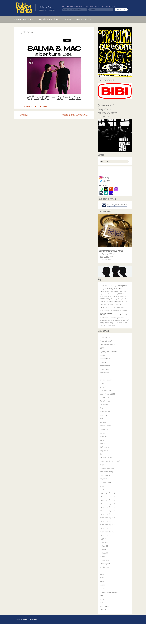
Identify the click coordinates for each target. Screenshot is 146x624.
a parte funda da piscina (108, 351)
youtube (103, 609)
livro (101, 454)
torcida (102, 585)
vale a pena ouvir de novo (109, 592)
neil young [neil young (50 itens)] (117, 301)
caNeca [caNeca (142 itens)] (121, 288)
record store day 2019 (107, 514)
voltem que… (104, 606)
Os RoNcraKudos (84, 19)
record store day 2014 (107, 496)
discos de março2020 (107, 394)
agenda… (23, 114)
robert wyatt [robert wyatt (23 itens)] (116, 318)
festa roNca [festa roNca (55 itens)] (121, 294)
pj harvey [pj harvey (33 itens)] (109, 310)
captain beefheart (106, 380)
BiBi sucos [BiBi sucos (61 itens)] (103, 285)
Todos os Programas (24, 19)
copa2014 (103, 387)
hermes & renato (105, 426)
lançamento (104, 450)
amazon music (105, 359)
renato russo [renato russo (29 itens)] (109, 318)
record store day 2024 (107, 532)
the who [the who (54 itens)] (121, 322)
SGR (101, 571)
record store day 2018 (107, 511)
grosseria (103, 422)
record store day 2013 (107, 493)
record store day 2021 (107, 521)
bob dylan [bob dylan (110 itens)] (122, 285)
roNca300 (103, 556)
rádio (102, 489)
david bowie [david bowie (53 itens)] (118, 291)
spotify (102, 581)
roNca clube (104, 542)
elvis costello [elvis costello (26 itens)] (113, 294)
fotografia (103, 415)
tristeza (102, 588)
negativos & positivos (107, 468)
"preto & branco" (106, 341)
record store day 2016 (107, 503)
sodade (102, 578)
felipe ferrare (104, 404)
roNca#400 (104, 546)
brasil (102, 376)
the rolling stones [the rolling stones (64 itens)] (112, 322)
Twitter (104, 180)
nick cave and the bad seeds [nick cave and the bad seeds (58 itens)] (109, 304)
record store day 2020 (107, 518)
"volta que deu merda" (107, 344)
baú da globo (104, 369)
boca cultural (104, 373)
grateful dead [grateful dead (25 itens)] (103, 296)
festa (101, 408)
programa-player (106, 482)
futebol (102, 419)
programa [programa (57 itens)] (123, 310)
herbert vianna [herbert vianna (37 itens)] (112, 296)
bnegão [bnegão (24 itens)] (115, 286)
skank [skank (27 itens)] (116, 320)
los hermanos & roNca (107, 458)
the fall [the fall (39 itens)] (126, 320)
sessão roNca (104, 567)
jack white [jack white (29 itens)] (120, 296)
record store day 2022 (107, 525)
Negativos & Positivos (49, 19)
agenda (44, 106)
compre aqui (104, 116)
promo (102, 486)
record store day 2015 (107, 500)
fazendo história (105, 401)
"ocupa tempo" (105, 337)
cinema (102, 383)
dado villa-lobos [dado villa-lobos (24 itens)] (109, 291)
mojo (102, 465)
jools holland (104, 447)
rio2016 (103, 539)
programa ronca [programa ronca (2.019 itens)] (112, 313)
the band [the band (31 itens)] (121, 320)
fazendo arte (104, 397)
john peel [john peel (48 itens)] (109, 299)
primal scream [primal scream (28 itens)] (116, 310)
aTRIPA (68, 19)
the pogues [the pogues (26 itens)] (103, 322)
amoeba (103, 362)
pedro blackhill (105, 475)
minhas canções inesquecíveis (110, 461)
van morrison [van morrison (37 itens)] (108, 325)
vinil (101, 602)
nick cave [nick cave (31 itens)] (124, 301)
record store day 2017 (107, 507)
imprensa (103, 433)
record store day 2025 (107, 535)
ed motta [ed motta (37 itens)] (107, 294)
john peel (103, 443)
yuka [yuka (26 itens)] (113, 325)
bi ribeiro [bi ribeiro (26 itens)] (110, 286)
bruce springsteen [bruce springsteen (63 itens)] (110, 289)
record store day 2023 (107, 528)
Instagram (106, 177)
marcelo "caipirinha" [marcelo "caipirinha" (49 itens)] (107, 301)
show (102, 574)
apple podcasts (105, 366)
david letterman (105, 390)
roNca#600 (104, 553)
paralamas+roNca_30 (107, 472)
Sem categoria (105, 564)
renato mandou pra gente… (76, 114)
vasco (102, 595)
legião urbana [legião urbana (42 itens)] (124, 299)
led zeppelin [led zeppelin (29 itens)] (115, 299)
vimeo (102, 599)
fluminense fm (105, 412)
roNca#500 (104, 549)
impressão (103, 436)
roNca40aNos (105, 560)
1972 (102, 348)
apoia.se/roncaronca (47, 10)
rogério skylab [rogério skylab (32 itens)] (110, 320)
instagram (103, 440)
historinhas (104, 429)
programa (103, 479)
